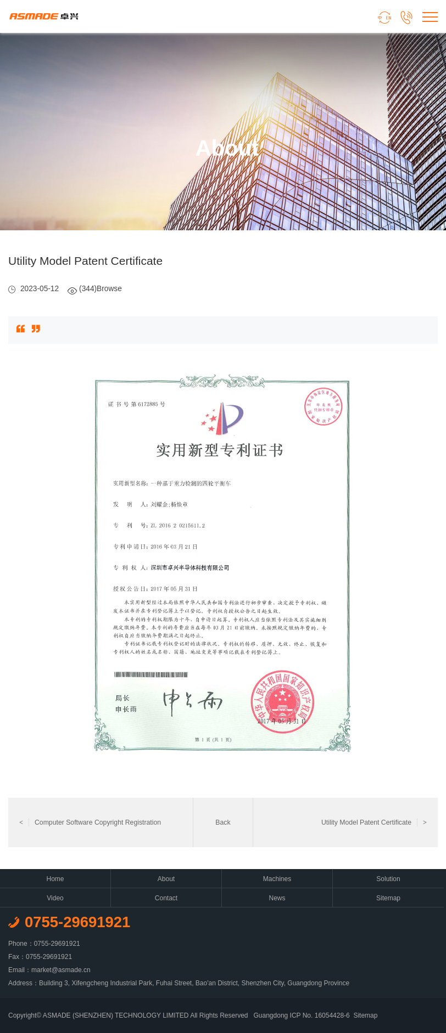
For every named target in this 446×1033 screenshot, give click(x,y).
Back (222, 822)
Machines (277, 879)
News (277, 898)
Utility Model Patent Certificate (374, 822)
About (166, 879)
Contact (166, 898)
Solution (388, 879)
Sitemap (388, 898)
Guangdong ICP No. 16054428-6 (302, 1015)
